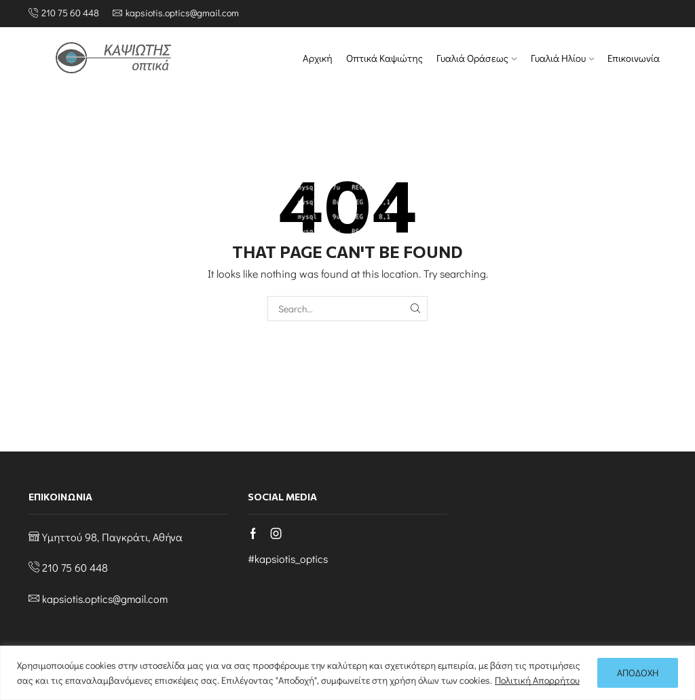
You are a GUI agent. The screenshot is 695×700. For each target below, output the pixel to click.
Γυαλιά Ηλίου (562, 58)
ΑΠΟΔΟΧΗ (637, 672)
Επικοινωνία (633, 58)
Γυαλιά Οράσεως (476, 58)
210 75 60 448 (75, 567)
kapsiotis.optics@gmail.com (105, 598)
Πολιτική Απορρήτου (537, 680)
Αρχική (318, 58)
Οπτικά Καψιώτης (384, 58)
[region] (347, 673)
